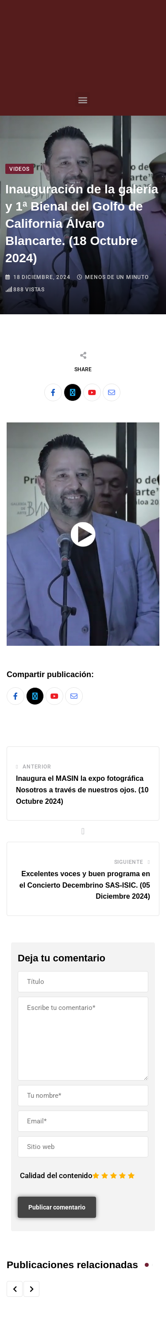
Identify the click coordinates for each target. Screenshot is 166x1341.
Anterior (37, 767)
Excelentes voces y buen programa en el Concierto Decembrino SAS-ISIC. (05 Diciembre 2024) (84, 885)
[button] (82, 99)
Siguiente (128, 862)
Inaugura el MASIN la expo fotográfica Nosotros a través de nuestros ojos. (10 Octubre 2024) (82, 790)
